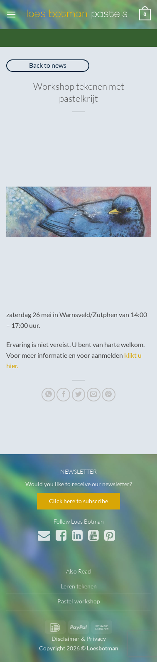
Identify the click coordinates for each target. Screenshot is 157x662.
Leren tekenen (79, 586)
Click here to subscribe (78, 500)
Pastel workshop (78, 601)
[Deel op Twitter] (79, 394)
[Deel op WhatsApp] (48, 394)
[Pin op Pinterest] (108, 394)
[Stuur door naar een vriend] (94, 394)
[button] (11, 14)
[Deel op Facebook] (63, 394)
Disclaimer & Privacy (79, 638)
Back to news (47, 65)
